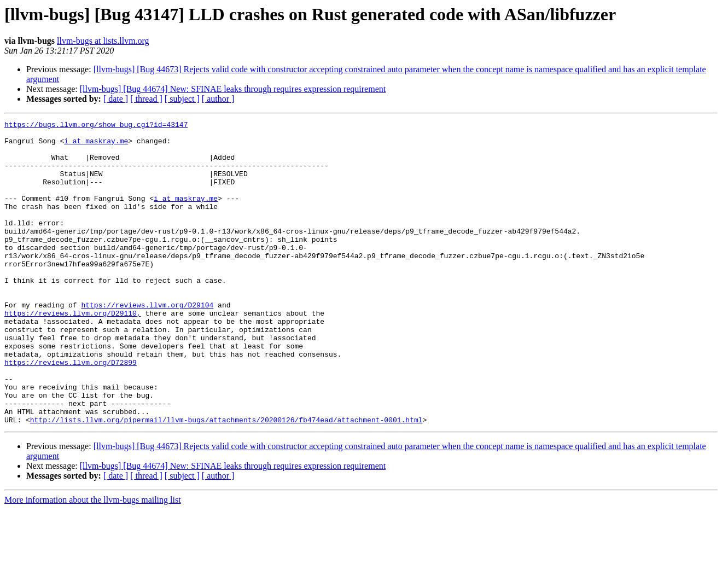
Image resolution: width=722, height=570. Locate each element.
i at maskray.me (96, 145)
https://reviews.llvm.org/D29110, (72, 352)
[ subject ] (182, 98)
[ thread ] (146, 98)
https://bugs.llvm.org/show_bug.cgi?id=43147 (96, 126)
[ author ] (218, 98)
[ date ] (115, 98)
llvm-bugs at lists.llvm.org (103, 40)
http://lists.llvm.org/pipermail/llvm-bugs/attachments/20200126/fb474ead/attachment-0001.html (226, 480)
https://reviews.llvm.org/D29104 (147, 342)
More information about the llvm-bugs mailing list (92, 560)
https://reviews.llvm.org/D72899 (70, 411)
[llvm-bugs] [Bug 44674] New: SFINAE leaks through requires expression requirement (233, 89)
